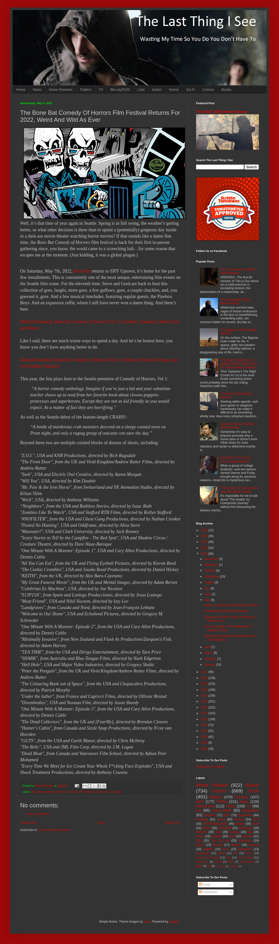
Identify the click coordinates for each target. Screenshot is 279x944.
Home (20, 90)
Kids (235, 853)
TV (101, 90)
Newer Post (29, 822)
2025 (204, 536)
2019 (204, 684)
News (37, 90)
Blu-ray (239, 819)
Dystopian (224, 828)
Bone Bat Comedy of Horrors (49, 791)
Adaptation (250, 810)
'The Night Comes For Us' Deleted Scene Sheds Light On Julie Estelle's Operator (238, 363)
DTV (256, 819)
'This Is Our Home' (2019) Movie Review (237, 271)
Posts (204, 884)
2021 (204, 672)
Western (201, 832)
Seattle (117, 791)
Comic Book (222, 810)
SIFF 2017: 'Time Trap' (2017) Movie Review (235, 459)
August (209, 582)
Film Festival (87, 791)
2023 (204, 548)
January (210, 664)
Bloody (221, 853)
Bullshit (208, 849)
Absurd (235, 845)
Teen (218, 832)
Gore (225, 849)
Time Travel (245, 857)
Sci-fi (253, 791)
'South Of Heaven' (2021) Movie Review (237, 425)
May (207, 600)
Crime (230, 806)
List (199, 810)
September (212, 576)
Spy (250, 832)
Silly (199, 840)
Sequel (239, 823)
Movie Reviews (60, 90)
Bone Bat (82, 271)
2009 (204, 742)
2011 (204, 731)
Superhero (245, 815)
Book (255, 823)
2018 (204, 690)
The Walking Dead (215, 823)
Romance (245, 840)
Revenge (202, 819)
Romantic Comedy (207, 857)
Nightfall (233, 866)
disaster (253, 845)
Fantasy (234, 832)
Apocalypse (203, 853)
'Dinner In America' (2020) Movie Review (231, 605)
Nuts (232, 836)
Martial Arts (205, 806)
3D (209, 865)
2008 (204, 748)
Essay (218, 861)
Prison (249, 853)
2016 (204, 701)
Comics (208, 90)
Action (157, 90)
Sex (228, 857)
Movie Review (212, 785)
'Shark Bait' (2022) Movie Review (226, 611)
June (208, 594)
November (211, 565)
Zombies (210, 815)
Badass (216, 797)
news (108, 791)
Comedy (73, 791)
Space (200, 845)
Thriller (221, 802)
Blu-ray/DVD (120, 90)
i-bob (147, 921)
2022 (204, 553)
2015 (204, 707)
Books (226, 90)
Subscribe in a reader (210, 766)
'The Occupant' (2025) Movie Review (235, 301)
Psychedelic (247, 861)
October (210, 570)
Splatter (216, 836)
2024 (204, 542)
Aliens (200, 836)
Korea (221, 819)
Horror (174, 90)
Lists (141, 90)
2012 (204, 725)
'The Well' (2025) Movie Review (221, 112)
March (209, 653)
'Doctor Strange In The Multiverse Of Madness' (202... (228, 628)
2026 (204, 530)
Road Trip (202, 861)
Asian (244, 802)
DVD (227, 815)
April (207, 647)
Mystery (247, 836)
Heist (231, 861)
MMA (199, 865)
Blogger (174, 921)
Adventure (246, 828)
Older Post (172, 822)
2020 (204, 678)
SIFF (200, 802)
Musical (218, 845)
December (211, 559)
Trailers (85, 90)
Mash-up (220, 866)
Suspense (245, 849)
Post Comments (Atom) (54, 830)
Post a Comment (37, 814)
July (207, 588)
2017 (204, 695)
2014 (204, 713)
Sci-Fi (190, 90)
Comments (208, 892)
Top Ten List (220, 840)
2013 (204, 719)
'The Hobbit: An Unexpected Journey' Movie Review (239, 489)
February (210, 659)
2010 (204, 737)
